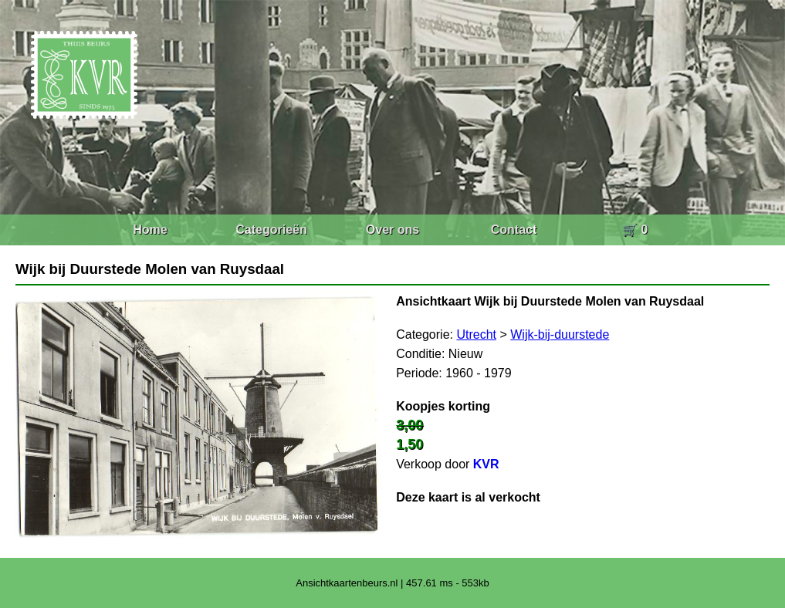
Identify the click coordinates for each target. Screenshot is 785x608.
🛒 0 (635, 229)
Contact (514, 229)
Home (150, 229)
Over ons (392, 229)
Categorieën (270, 229)
